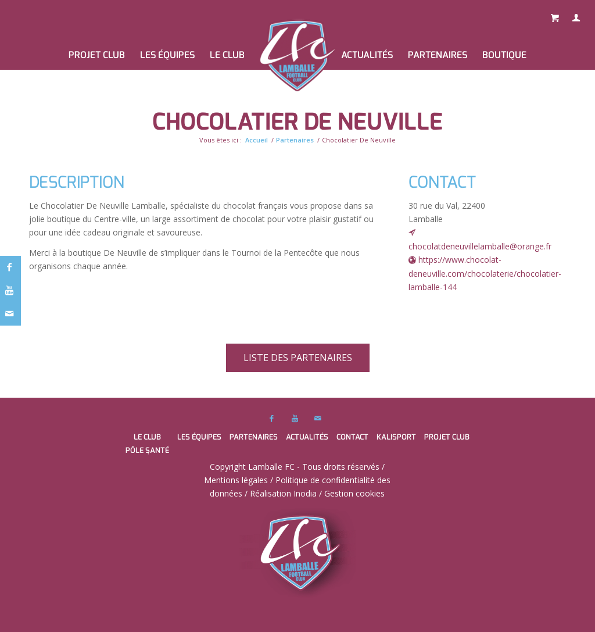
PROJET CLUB (446, 437)
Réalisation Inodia (283, 493)
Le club (147, 437)
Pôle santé (147, 450)
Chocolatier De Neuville (297, 121)
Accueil (256, 139)
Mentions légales (236, 479)
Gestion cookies (354, 493)
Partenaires (295, 139)
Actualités (307, 437)
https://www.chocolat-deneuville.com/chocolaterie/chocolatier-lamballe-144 (484, 273)
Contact (352, 437)
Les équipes (199, 437)
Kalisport (396, 437)
